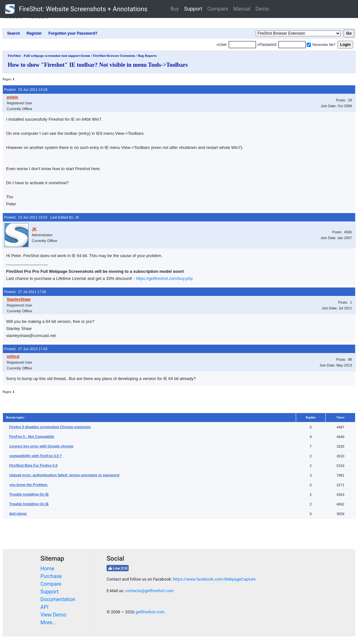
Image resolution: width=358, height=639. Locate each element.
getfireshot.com (149, 611)
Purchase (51, 576)
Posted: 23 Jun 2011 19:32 (25, 217)
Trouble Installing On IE (29, 494)
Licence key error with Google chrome (41, 446)
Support (193, 9)
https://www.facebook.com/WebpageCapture (214, 579)
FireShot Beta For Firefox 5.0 (33, 465)
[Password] (292, 44)
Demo (262, 9)
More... (48, 622)
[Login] (242, 44)
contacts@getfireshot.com (149, 590)
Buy (175, 9)
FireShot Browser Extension (114, 55)
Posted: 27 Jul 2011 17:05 (25, 292)
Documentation (57, 599)
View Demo (53, 615)
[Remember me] (309, 45)
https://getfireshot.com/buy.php (164, 278)
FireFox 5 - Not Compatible (31, 436)
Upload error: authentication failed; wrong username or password (64, 475)
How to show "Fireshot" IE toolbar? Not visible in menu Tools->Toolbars (98, 65)
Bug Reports (147, 55)
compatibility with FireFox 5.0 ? (35, 456)
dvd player (18, 513)
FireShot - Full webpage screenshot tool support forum (49, 55)
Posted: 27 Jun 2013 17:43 (25, 349)
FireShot (76, 9)
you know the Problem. (28, 485)
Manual (241, 9)
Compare (217, 9)
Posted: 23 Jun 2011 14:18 (25, 89)
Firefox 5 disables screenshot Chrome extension (50, 427)
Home (47, 569)
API (44, 607)
